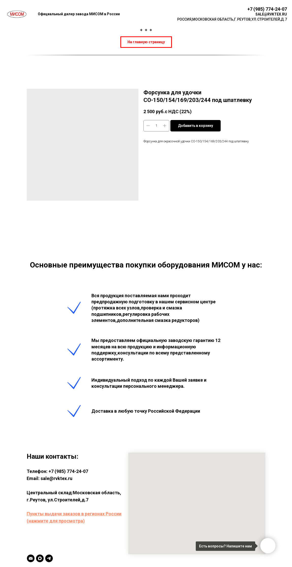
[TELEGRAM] (49, 558)
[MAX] (40, 558)
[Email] (31, 558)
